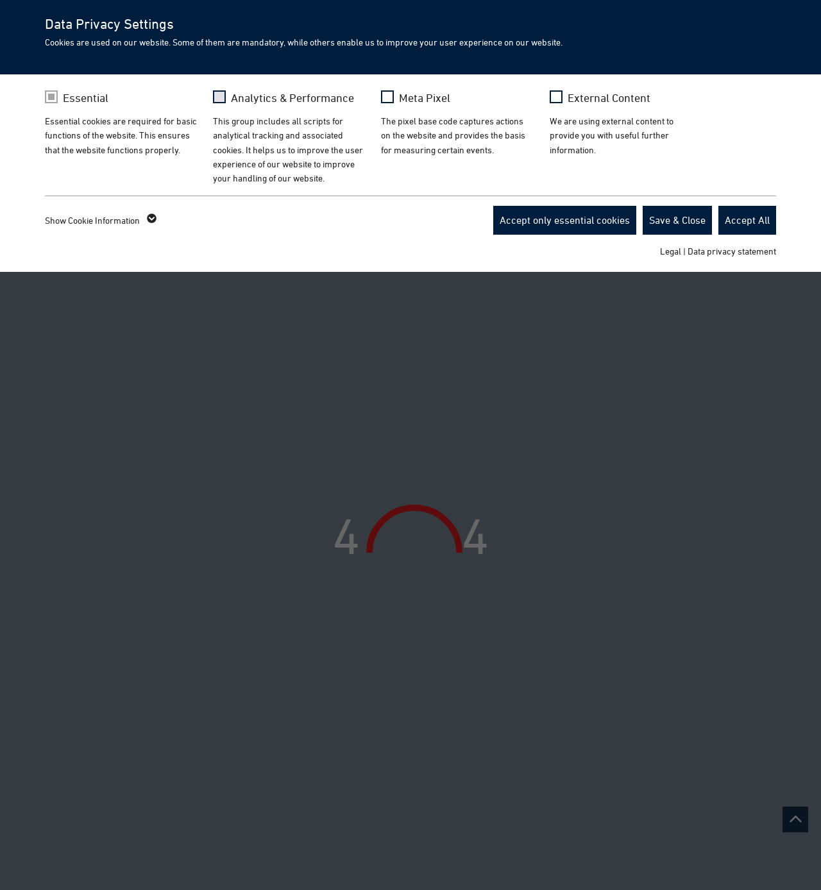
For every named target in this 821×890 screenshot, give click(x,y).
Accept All (747, 220)
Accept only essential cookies (565, 220)
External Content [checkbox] (609, 98)
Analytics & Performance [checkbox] (292, 98)
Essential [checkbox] (85, 98)
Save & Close (677, 220)
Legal (670, 251)
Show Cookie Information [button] (100, 221)
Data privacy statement (732, 251)
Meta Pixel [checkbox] (424, 98)
